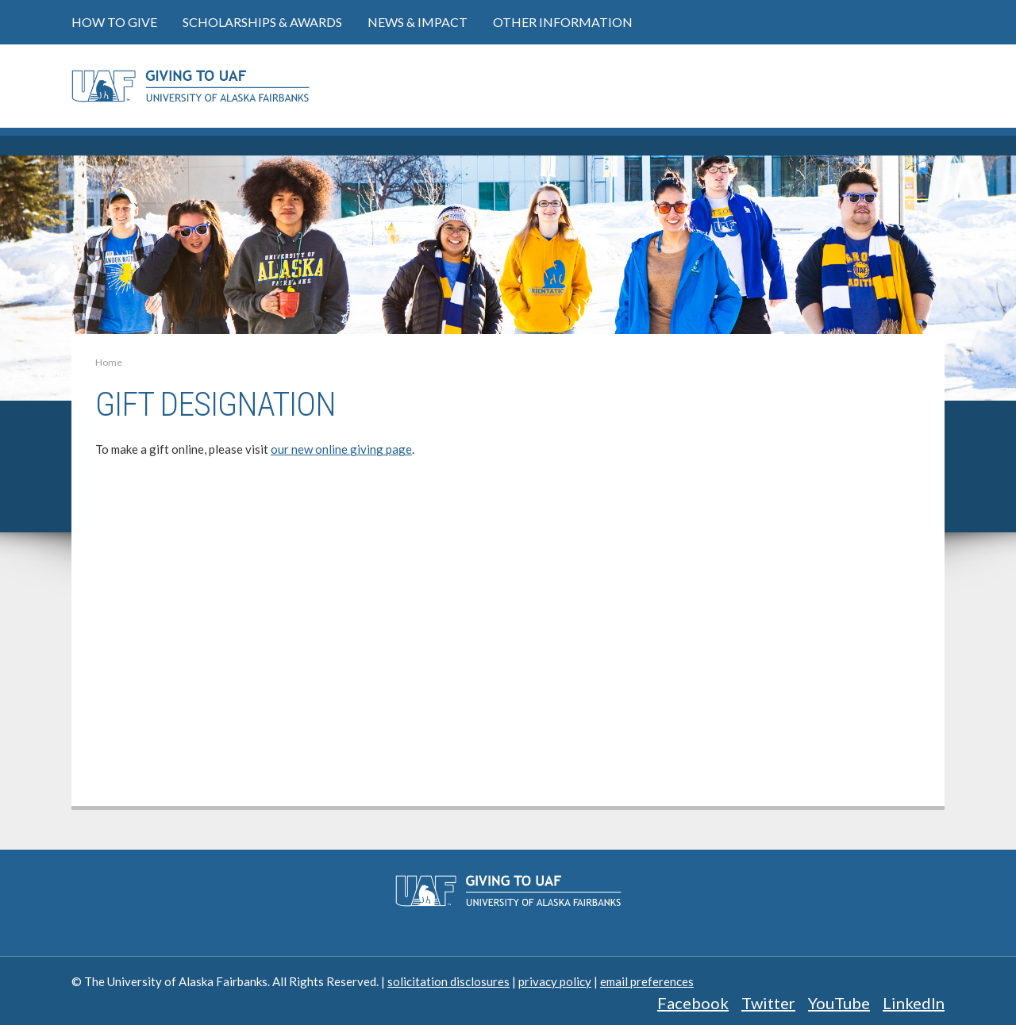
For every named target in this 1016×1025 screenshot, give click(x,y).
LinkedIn (914, 1002)
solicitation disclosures (448, 981)
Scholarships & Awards (262, 21)
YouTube (839, 1002)
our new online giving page (341, 449)
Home (108, 362)
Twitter (768, 1002)
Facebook (693, 1002)
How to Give (114, 21)
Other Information (563, 21)
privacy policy (554, 981)
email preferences (647, 981)
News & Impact (418, 21)
